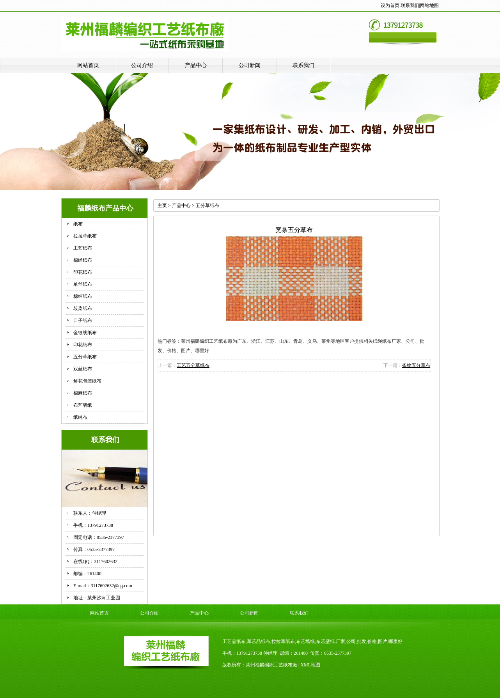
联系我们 (410, 5)
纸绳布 (80, 417)
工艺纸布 (82, 248)
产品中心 (196, 65)
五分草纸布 (85, 357)
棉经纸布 (82, 260)
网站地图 (429, 5)
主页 (162, 205)
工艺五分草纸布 (193, 365)
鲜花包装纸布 (87, 381)
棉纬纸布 (82, 296)
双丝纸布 (82, 369)
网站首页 (88, 65)
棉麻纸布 (82, 393)
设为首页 (390, 5)
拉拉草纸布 (85, 236)
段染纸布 (82, 308)
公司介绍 (142, 65)
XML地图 (310, 665)
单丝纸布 (82, 284)
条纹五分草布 (416, 365)
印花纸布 (82, 272)
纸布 (78, 224)
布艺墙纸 (82, 405)
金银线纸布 (85, 332)
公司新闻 (250, 65)
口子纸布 (82, 320)
